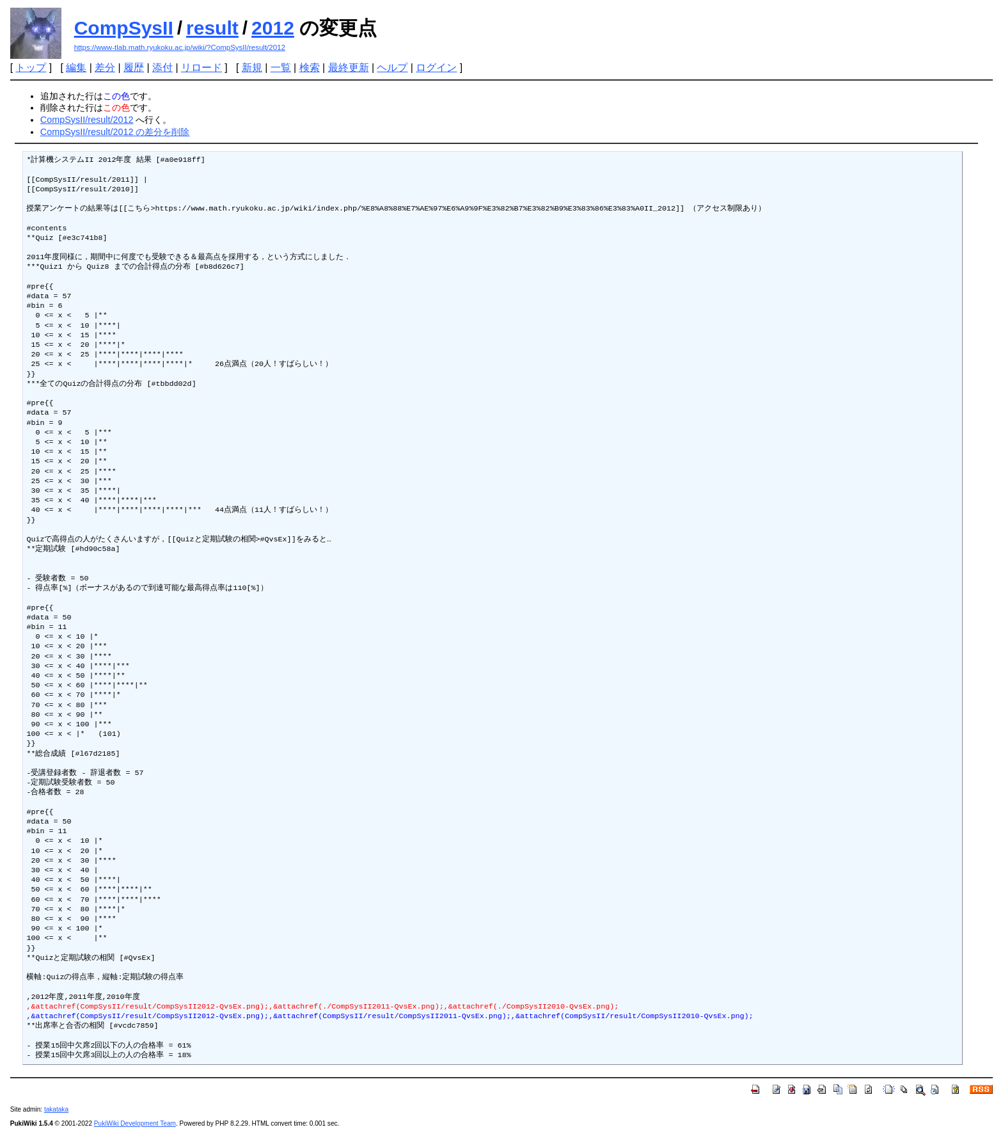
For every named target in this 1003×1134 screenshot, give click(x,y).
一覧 (281, 67)
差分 (105, 67)
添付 (162, 67)
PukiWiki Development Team (135, 1123)
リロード (201, 67)
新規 (252, 67)
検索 (309, 67)
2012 (272, 27)
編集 (76, 67)
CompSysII (123, 27)
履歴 (133, 67)
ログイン (436, 67)
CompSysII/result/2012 (87, 120)
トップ (30, 67)
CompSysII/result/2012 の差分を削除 (115, 132)
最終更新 (348, 67)
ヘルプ (392, 67)
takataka (56, 1109)
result (212, 27)
